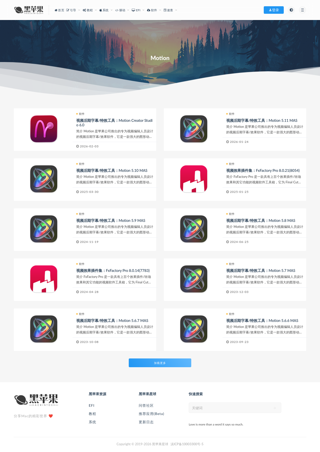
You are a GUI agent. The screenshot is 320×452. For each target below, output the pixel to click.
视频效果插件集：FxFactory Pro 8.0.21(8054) (263, 170)
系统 (92, 422)
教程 (92, 413)
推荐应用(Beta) (151, 413)
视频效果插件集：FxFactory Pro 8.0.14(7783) (113, 270)
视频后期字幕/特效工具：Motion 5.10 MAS (112, 170)
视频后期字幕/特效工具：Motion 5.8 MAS (260, 220)
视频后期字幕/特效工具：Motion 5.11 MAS (262, 120)
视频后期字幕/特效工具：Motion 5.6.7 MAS (112, 320)
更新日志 (146, 422)
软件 (80, 113)
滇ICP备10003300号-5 (187, 444)
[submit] (275, 408)
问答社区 (146, 405)
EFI (91, 405)
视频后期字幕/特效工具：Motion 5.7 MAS (260, 270)
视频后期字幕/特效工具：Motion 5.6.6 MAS (262, 320)
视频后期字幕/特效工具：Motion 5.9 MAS (110, 220)
